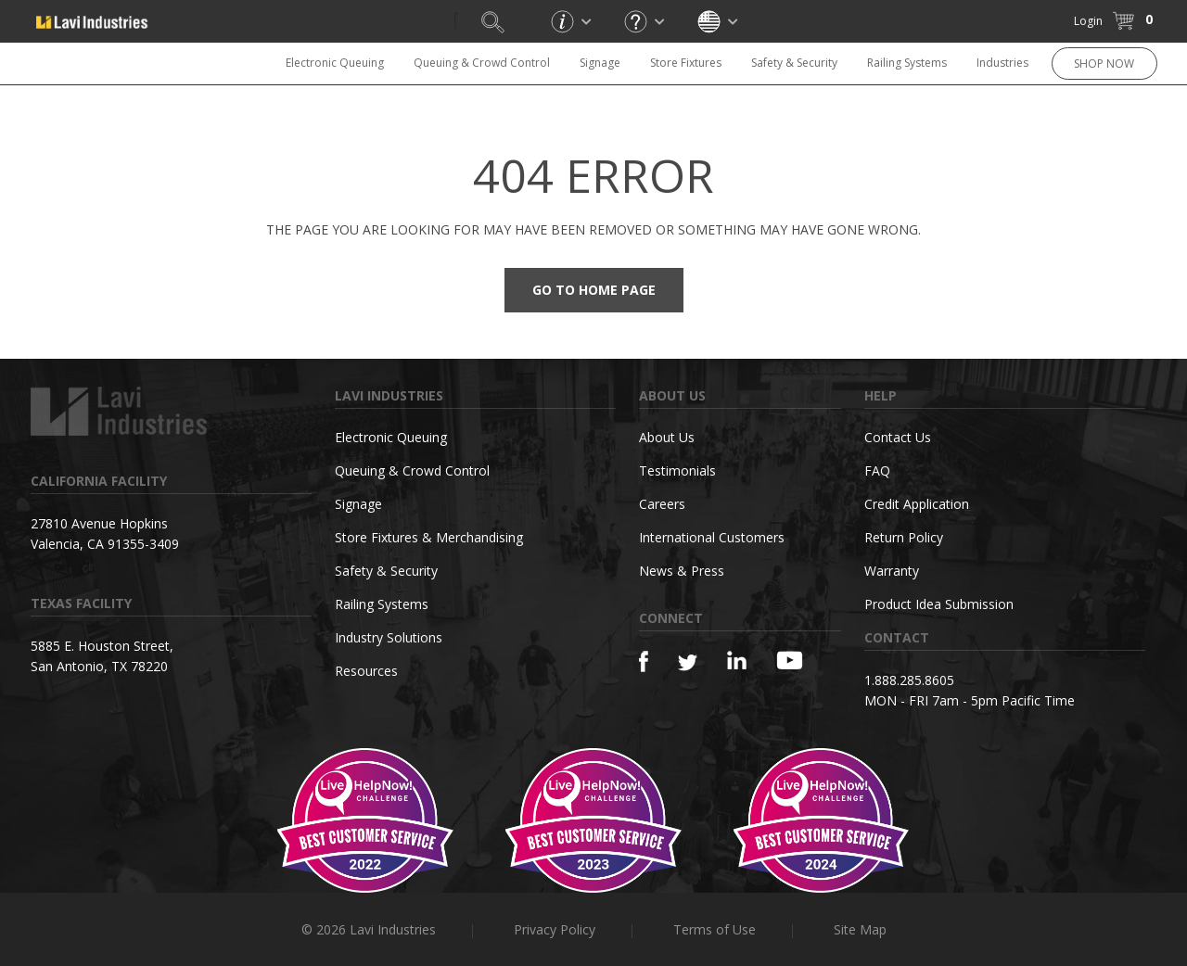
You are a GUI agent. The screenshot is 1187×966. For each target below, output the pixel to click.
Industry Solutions (388, 637)
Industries (1002, 62)
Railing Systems (907, 62)
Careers (662, 504)
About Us (667, 437)
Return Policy (903, 537)
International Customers (712, 537)
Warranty (891, 570)
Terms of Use (714, 929)
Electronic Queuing (335, 62)
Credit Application (916, 504)
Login (1088, 21)
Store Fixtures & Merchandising (429, 537)
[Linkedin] (737, 660)
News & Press (681, 570)
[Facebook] (643, 661)
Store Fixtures (685, 62)
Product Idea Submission (939, 604)
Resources (366, 671)
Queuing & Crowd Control (482, 62)
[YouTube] (789, 660)
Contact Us (897, 437)
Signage (600, 62)
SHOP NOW (1104, 63)
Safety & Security (794, 62)
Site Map (860, 929)
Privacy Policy (554, 929)
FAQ (877, 470)
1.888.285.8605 (909, 680)
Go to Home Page (594, 290)
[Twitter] (687, 663)
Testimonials (677, 470)
